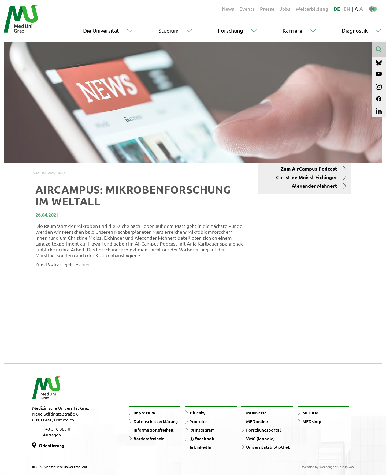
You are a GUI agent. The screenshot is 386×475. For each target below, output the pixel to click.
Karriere (292, 30)
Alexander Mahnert (314, 186)
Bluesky (197, 413)
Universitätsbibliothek (268, 447)
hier (85, 264)
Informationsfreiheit (153, 430)
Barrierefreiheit (148, 438)
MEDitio (310, 413)
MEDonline (257, 421)
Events (247, 9)
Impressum (144, 413)
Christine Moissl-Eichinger (306, 177)
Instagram (202, 430)
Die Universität (101, 30)
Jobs (285, 9)
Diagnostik (355, 30)
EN (347, 9)
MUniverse (256, 413)
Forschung (230, 30)
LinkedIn (200, 447)
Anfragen (52, 434)
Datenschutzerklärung (155, 421)
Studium (168, 30)
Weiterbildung (312, 9)
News (228, 9)
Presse (267, 9)
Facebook (202, 438)
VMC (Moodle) (260, 438)
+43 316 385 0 (56, 428)
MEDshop (311, 421)
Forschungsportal (263, 430)
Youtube (198, 421)
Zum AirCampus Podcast (309, 169)
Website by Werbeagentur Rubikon (328, 467)
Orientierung (51, 445)
